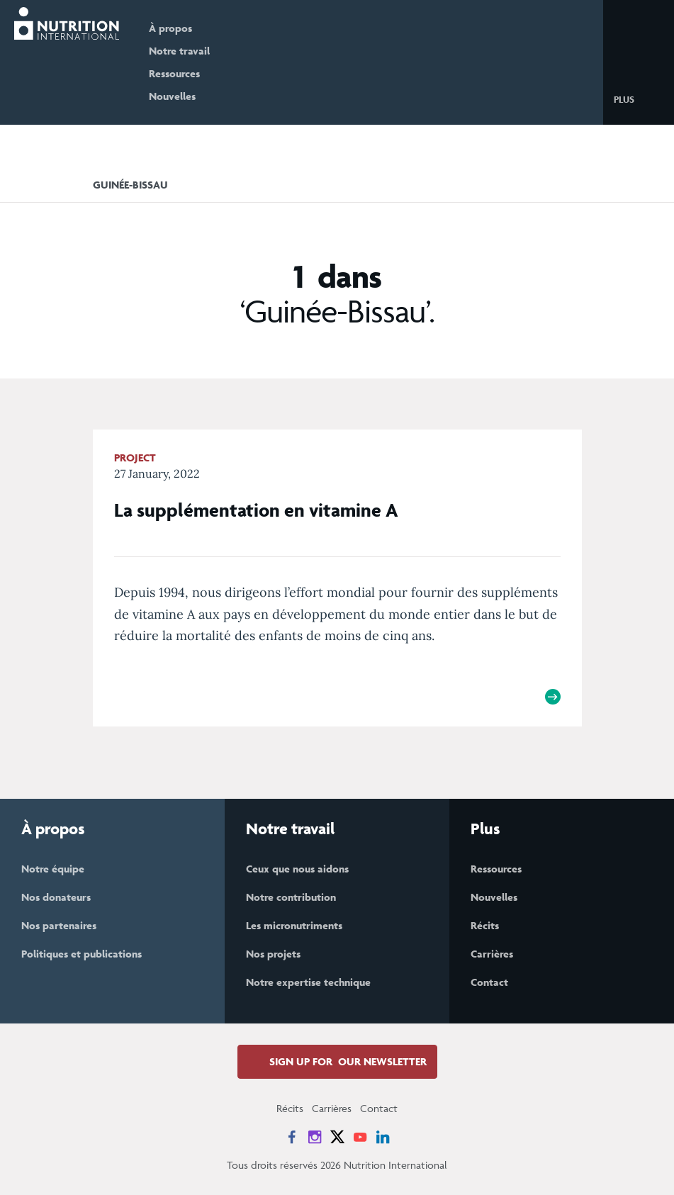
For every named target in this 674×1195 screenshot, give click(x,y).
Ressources (174, 73)
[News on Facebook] (292, 1136)
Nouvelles (172, 96)
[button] (635, 98)
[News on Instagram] (314, 1136)
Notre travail (179, 50)
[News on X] (337, 1136)
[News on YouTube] (360, 1136)
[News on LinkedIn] (382, 1136)
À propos (170, 28)
